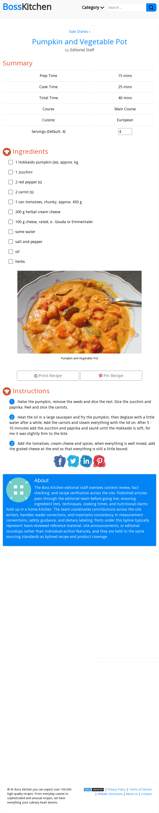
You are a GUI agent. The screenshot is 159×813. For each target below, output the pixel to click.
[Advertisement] (79, 604)
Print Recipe (48, 375)
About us (132, 794)
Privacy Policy (116, 789)
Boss (27, 6)
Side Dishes (78, 31)
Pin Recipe (111, 375)
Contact (146, 794)
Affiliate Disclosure (110, 794)
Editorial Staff (66, 480)
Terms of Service (140, 789)
